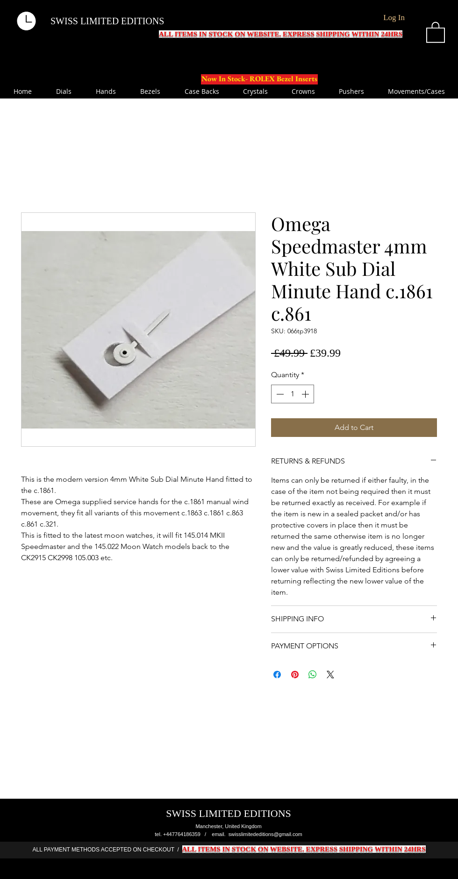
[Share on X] (330, 674)
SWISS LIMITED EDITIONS (107, 21)
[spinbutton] (293, 394)
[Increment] (306, 394)
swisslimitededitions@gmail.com (265, 834)
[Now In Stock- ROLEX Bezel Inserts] (259, 79)
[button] (435, 32)
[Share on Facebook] (277, 674)
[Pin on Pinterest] (295, 674)
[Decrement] (279, 394)
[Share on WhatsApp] (312, 674)
